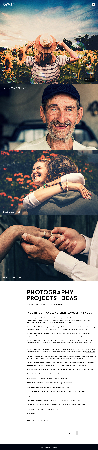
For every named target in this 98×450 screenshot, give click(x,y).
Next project (86, 433)
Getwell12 (59, 304)
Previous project (46, 433)
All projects (68, 433)
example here (83, 329)
